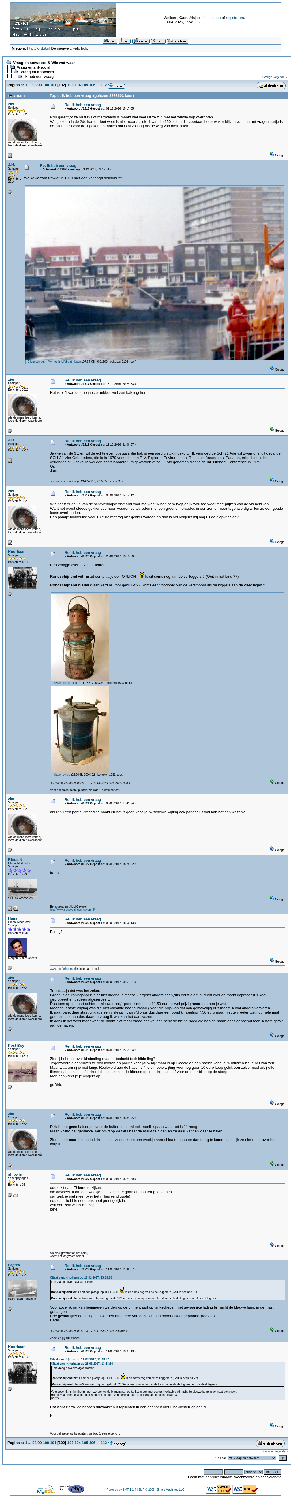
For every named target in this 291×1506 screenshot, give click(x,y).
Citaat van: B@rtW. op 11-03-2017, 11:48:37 (79, 1359)
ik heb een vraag (39, 76)
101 (53, 85)
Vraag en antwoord (33, 67)
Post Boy (16, 1045)
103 (70, 85)
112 (104, 85)
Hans (12, 918)
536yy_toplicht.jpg (64, 682)
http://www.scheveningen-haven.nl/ (72, 909)
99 (39, 85)
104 (77, 85)
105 (85, 85)
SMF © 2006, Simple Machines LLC (161, 1489)
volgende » (280, 77)
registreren (235, 18)
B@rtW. (15, 1265)
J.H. (11, 165)
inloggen (213, 18)
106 (92, 85)
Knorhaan (17, 551)
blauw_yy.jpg (60, 774)
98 (34, 85)
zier (11, 104)
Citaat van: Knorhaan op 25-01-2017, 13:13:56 (81, 1277)
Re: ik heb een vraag (83, 105)
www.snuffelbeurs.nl (63, 968)
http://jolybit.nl (38, 48)
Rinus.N (15, 859)
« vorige (267, 77)
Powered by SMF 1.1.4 (121, 1489)
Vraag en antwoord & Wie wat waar (44, 63)
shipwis (15, 1174)
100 (46, 85)
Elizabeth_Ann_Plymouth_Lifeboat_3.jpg (52, 361)
